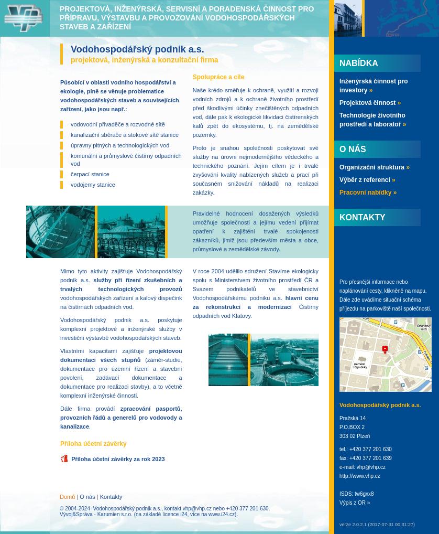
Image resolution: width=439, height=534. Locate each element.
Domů (67, 497)
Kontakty (111, 497)
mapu (418, 291)
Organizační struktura (374, 167)
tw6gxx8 (364, 494)
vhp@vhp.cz (197, 508)
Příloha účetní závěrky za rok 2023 (118, 459)
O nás (87, 497)
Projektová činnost (370, 102)
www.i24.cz (221, 514)
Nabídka (358, 63)
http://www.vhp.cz (359, 476)
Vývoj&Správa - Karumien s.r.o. (96, 514)
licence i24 (174, 514)
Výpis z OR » (354, 503)
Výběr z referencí (367, 180)
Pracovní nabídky (368, 192)
